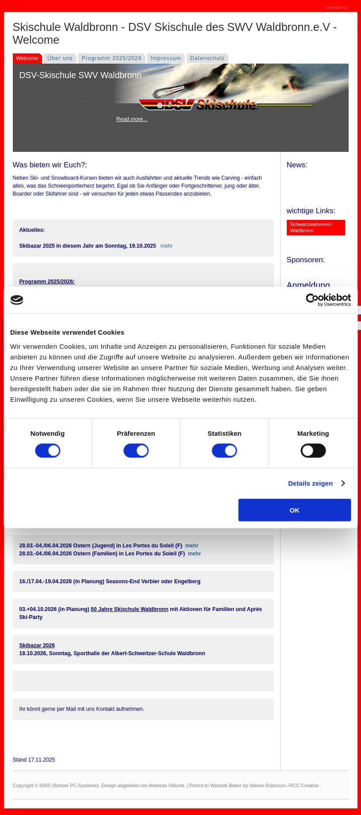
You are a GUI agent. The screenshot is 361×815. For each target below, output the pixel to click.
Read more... (131, 119)
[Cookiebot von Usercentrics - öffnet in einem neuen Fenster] (312, 300)
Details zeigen (310, 483)
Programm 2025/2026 (112, 58)
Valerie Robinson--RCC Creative (284, 785)
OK (295, 509)
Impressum (166, 58)
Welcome (27, 58)
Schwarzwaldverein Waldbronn (311, 227)
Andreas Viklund (166, 785)
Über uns (59, 58)
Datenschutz (207, 58)
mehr (166, 246)
